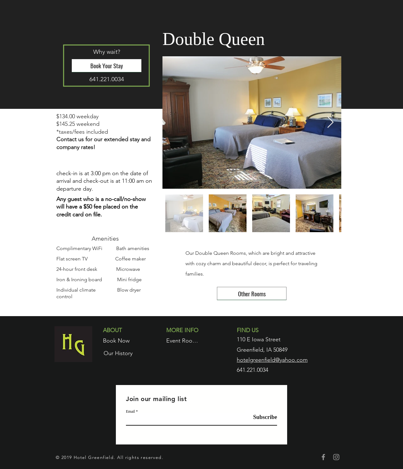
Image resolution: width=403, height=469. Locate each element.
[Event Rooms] (182, 340)
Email (130, 411)
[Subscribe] (261, 417)
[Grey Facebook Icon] (323, 457)
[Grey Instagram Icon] (336, 457)
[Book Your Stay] (106, 65)
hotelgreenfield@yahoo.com (272, 359)
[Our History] (118, 353)
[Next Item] (330, 122)
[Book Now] (116, 340)
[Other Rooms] (252, 293)
